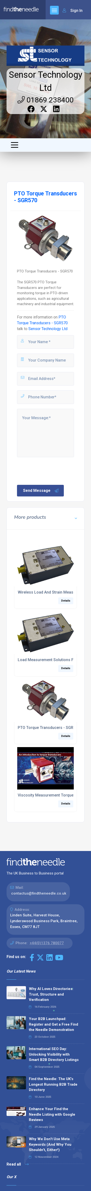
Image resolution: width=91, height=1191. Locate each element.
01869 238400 (45, 100)
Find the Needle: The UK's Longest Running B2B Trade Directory (53, 1084)
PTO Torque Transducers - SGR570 (49, 727)
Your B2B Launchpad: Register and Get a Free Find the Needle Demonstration (53, 1024)
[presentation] (53, 470)
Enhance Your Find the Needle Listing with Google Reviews (52, 1114)
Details (65, 600)
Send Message (41, 490)
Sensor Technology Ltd (47, 328)
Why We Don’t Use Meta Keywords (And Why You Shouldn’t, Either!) (50, 1144)
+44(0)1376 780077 (47, 943)
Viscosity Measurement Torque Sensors (54, 795)
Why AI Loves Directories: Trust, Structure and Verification (51, 994)
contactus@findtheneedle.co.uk (38, 893)
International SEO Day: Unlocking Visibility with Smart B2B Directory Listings (54, 1054)
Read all (18, 1164)
